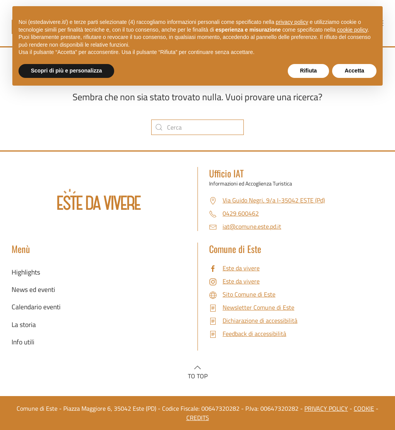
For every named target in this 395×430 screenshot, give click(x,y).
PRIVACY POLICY (326, 408)
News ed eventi (33, 289)
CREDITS (197, 417)
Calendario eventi (36, 306)
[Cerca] (197, 127)
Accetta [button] (354, 70)
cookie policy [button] (352, 30)
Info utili (23, 342)
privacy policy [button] (292, 22)
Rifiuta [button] (308, 70)
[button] (197, 367)
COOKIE (364, 408)
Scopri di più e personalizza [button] (66, 70)
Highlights (26, 272)
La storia (24, 324)
